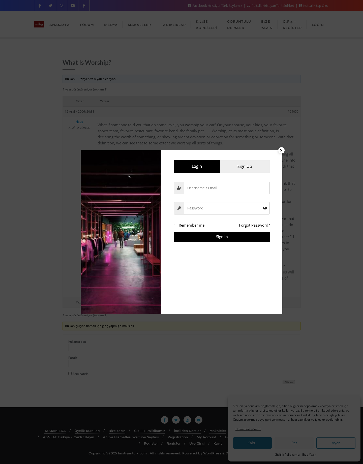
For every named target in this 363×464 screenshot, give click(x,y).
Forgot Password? (254, 225)
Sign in (222, 236)
